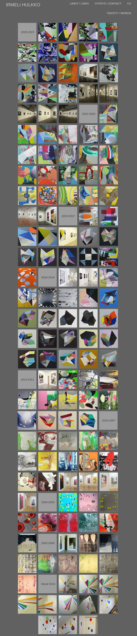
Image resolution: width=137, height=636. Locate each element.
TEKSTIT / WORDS (119, 13)
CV (129, 3)
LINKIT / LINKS (79, 3)
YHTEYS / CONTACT (108, 3)
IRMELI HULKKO (23, 4)
